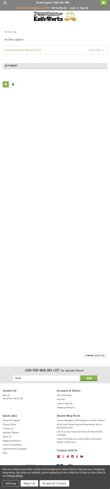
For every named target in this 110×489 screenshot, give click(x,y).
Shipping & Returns (66, 407)
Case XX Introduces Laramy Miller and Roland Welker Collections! (79, 440)
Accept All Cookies (54, 483)
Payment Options (11, 432)
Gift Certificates (64, 395)
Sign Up (84, 8)
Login (73, 8)
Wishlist (61, 399)
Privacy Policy (9, 424)
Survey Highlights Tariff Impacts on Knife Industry (81, 420)
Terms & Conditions (12, 445)
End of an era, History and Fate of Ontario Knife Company (79, 433)
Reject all (29, 483)
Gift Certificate (59, 8)
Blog (5, 453)
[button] (55, 50)
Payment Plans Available (15, 449)
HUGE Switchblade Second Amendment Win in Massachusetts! (79, 426)
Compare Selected (95, 355)
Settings (10, 483)
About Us (7, 436)
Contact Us (8, 428)
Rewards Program (11, 420)
